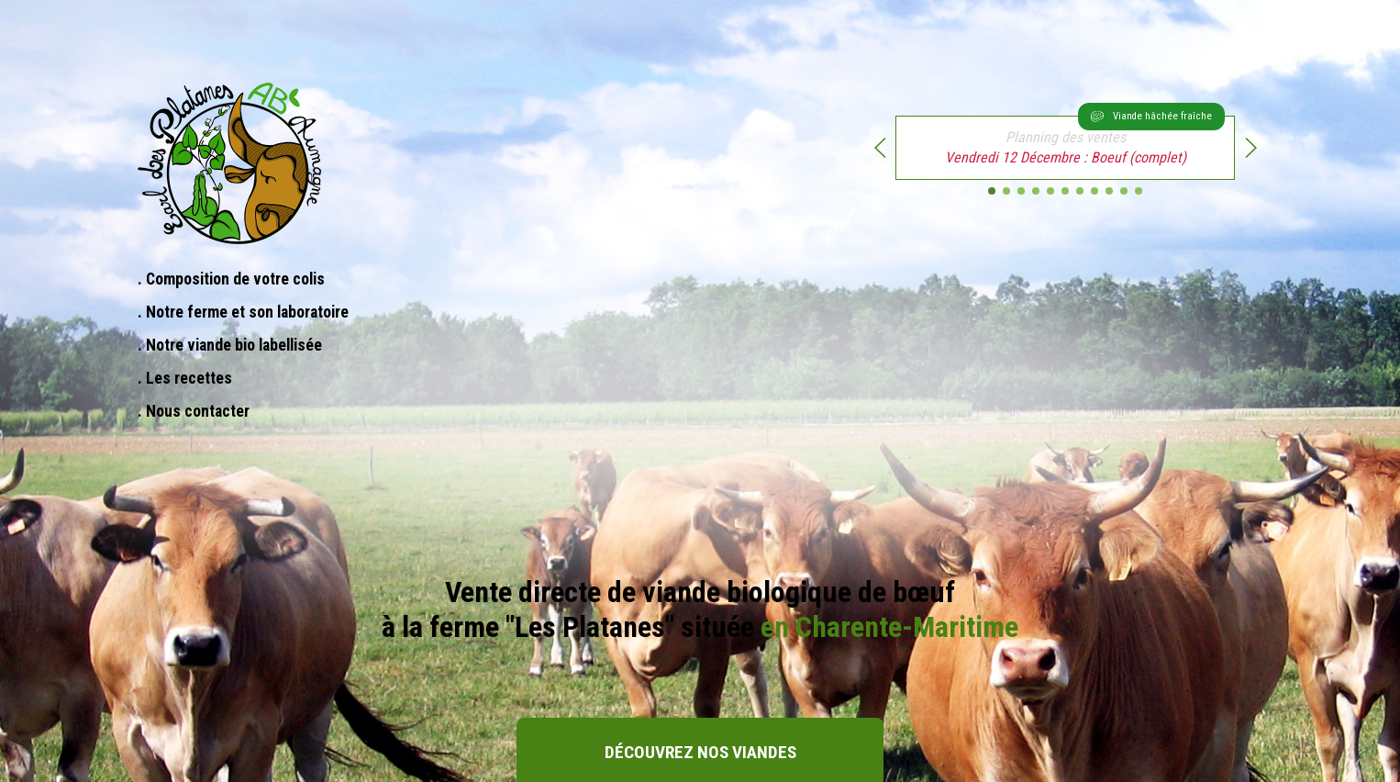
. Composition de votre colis (231, 279)
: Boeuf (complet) (1085, 141)
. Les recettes (185, 378)
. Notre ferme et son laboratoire (243, 312)
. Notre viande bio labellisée (230, 345)
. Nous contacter (194, 411)
